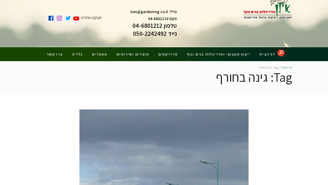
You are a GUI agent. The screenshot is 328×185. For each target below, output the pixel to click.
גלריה (77, 52)
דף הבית (267, 52)
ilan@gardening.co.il (149, 13)
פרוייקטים (168, 52)
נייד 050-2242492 (155, 35)
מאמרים (99, 52)
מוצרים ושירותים (133, 52)
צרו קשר (55, 52)
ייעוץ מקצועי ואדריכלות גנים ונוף (218, 52)
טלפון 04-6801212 (154, 27)
